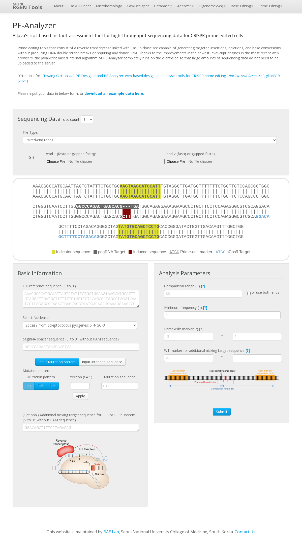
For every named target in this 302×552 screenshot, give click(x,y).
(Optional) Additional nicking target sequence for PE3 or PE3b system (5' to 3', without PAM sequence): (79, 417)
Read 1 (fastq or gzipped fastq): (70, 153)
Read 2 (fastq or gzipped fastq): (190, 153)
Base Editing (242, 6)
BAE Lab (111, 532)
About (59, 6)
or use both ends (263, 292)
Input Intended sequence (102, 361)
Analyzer (185, 6)
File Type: (30, 132)
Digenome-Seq (212, 6)
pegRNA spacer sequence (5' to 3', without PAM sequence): (71, 339)
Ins (28, 385)
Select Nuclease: (36, 317)
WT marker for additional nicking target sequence (207, 350)
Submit (221, 411)
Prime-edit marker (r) (183, 329)
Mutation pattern (36, 370)
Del (40, 385)
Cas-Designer (138, 6)
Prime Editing (270, 6)
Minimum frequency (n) (185, 307)
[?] (203, 286)
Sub (52, 385)
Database (163, 6)
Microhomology (109, 6)
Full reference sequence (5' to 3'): (50, 286)
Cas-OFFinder (80, 6)
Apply (80, 396)
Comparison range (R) (184, 286)
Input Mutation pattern (57, 361)
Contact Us (245, 532)
